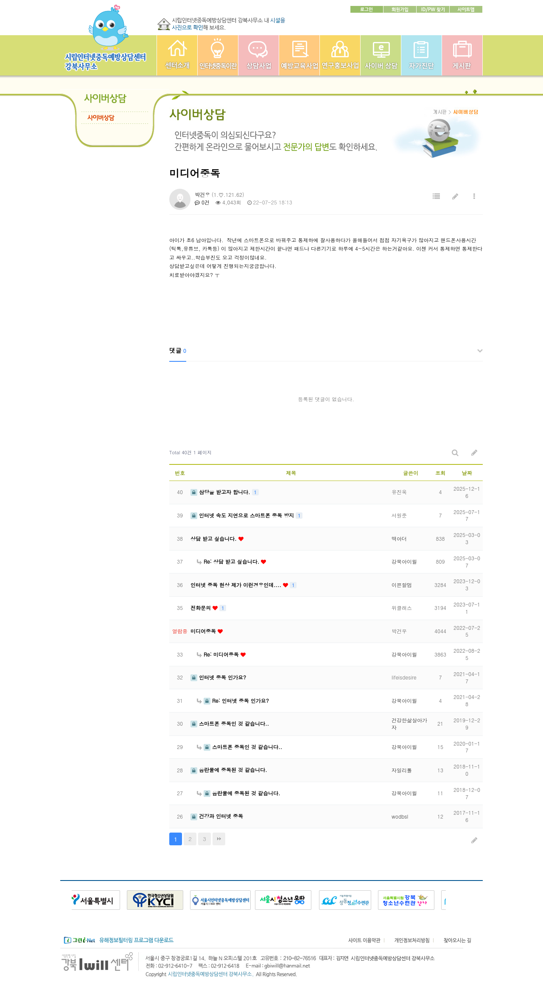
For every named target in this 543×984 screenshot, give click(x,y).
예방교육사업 (299, 55)
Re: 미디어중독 (219, 654)
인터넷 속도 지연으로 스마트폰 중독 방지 (243, 515)
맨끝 (219, 839)
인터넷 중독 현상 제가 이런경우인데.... (236, 584)
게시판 (462, 55)
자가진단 (421, 55)
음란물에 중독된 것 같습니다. (228, 769)
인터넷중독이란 (218, 55)
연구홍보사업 (340, 55)
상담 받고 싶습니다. (214, 538)
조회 (440, 472)
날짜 (467, 472)
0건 (202, 202)
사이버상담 (381, 55)
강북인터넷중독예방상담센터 (177, 55)
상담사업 (258, 55)
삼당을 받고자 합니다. (221, 491)
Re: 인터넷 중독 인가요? (233, 700)
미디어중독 (204, 631)
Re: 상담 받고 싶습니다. (229, 561)
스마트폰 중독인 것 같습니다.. (229, 723)
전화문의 (201, 607)
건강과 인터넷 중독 (216, 815)
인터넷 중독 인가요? (218, 677)
